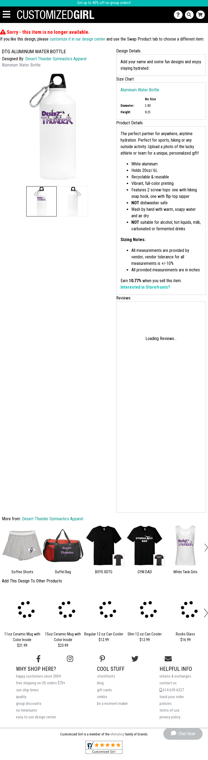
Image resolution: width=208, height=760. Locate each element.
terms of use (170, 710)
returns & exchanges (175, 676)
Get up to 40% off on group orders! (104, 3)
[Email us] (168, 659)
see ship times (27, 690)
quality (21, 697)
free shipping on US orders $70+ (40, 683)
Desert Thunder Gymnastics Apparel (55, 58)
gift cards (104, 690)
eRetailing (117, 734)
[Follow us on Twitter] (134, 659)
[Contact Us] (179, 15)
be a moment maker (112, 703)
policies (166, 703)
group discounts (28, 703)
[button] (41, 201)
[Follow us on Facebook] (38, 659)
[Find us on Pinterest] (102, 659)
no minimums (26, 710)
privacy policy (170, 717)
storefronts (106, 676)
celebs (102, 697)
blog (100, 683)
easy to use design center (36, 717)
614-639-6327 (172, 690)
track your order (172, 697)
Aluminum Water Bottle (140, 89)
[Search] (190, 15)
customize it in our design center (77, 39)
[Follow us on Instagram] (70, 659)
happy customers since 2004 (38, 676)
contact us (168, 683)
